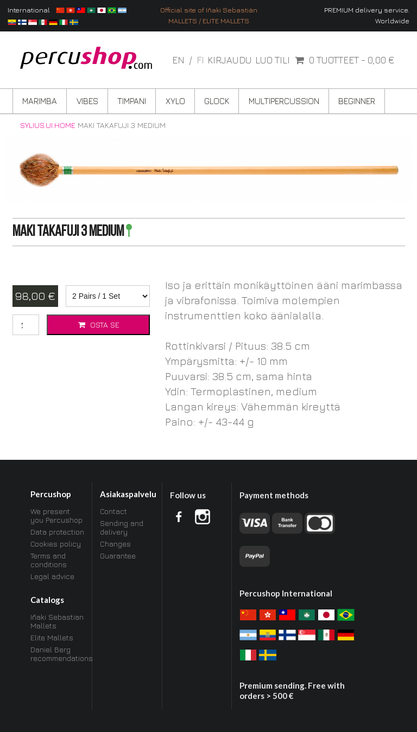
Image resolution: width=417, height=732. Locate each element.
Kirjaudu (229, 60)
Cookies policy (55, 543)
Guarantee (118, 555)
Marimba (39, 101)
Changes (115, 543)
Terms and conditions (48, 560)
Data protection (57, 531)
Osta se (98, 324)
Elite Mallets (51, 637)
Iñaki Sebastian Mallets (57, 621)
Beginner (356, 101)
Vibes (87, 101)
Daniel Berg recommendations (57, 654)
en (179, 60)
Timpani (131, 101)
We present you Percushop (56, 515)
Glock (216, 101)
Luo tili (272, 60)
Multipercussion (284, 101)
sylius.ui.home (47, 125)
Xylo (175, 101)
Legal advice (52, 576)
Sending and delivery (121, 527)
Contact (113, 511)
